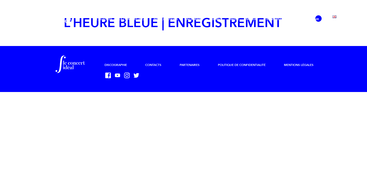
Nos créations (166, 19)
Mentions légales (298, 65)
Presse (233, 19)
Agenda (215, 19)
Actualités (103, 19)
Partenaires (190, 65)
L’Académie (193, 19)
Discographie (115, 65)
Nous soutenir (306, 19)
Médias (252, 19)
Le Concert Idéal (133, 19)
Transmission (276, 19)
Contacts (153, 65)
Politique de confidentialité (242, 65)
